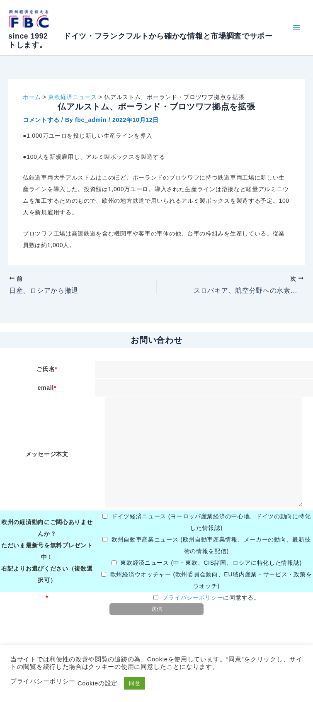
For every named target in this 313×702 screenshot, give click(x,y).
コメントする (41, 120)
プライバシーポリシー (192, 597)
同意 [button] (134, 683)
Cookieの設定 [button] (98, 683)
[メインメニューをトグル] (296, 27)
